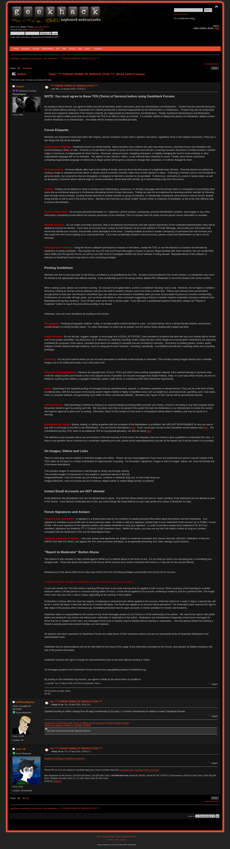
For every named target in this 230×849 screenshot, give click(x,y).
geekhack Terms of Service (147, 770)
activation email (35, 29)
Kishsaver (100, 723)
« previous (209, 64)
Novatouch (49, 723)
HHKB (118, 723)
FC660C (109, 723)
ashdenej (57, 781)
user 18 (20, 749)
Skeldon (125, 723)
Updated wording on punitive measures (64, 758)
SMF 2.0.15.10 (103, 837)
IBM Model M (88, 723)
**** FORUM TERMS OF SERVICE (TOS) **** (74, 86)
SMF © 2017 (115, 837)
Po (75, 723)
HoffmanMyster (25, 702)
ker (77, 723)
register (45, 27)
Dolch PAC (68, 723)
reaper (19, 86)
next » (217, 64)
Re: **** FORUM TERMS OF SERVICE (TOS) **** (76, 701)
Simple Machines (129, 837)
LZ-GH (58, 723)
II (80, 723)
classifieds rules (126, 770)
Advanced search (181, 14)
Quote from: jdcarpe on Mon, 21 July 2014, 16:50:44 (67, 726)
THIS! (217, 28)
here (133, 427)
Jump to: (191, 816)
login (36, 27)
